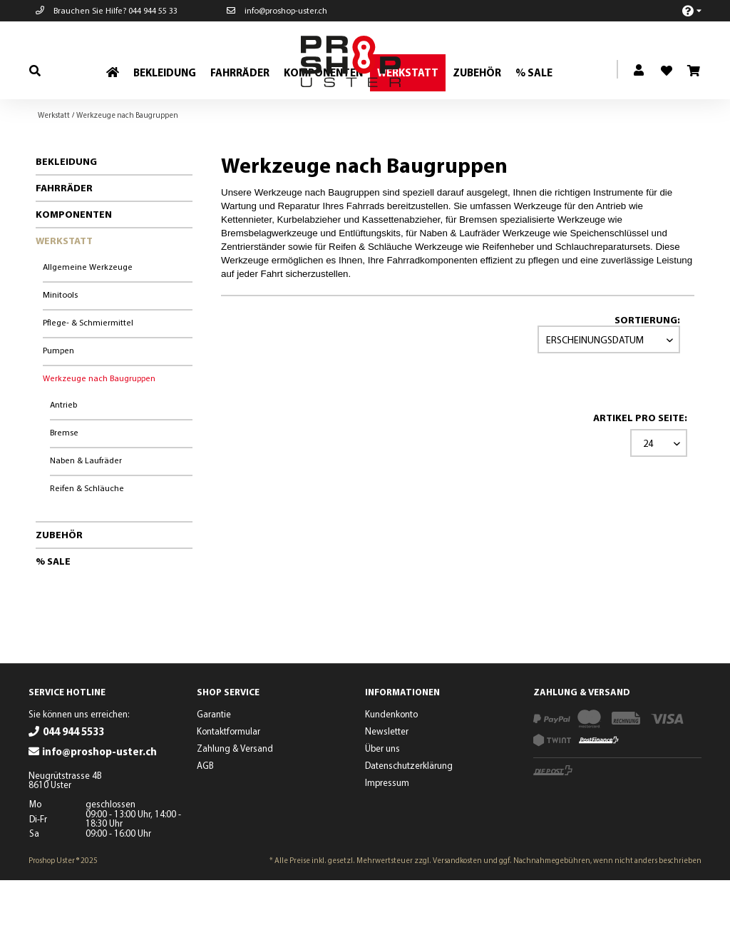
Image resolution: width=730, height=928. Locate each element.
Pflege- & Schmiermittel (88, 370)
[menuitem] (684, 10)
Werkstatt (64, 288)
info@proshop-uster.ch (277, 10)
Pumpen (58, 398)
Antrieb (63, 452)
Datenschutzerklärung (409, 813)
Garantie (214, 761)
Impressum (387, 830)
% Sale (53, 608)
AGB (205, 813)
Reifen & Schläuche (87, 535)
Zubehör (59, 582)
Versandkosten (457, 908)
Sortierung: (647, 367)
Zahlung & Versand (235, 796)
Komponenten (74, 262)
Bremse (64, 480)
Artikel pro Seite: (640, 465)
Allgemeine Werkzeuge (88, 314)
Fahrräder (64, 235)
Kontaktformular (228, 779)
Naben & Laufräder (86, 508)
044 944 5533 (73, 779)
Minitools (60, 342)
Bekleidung (66, 209)
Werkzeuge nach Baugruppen (99, 425)
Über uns (382, 796)
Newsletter (386, 779)
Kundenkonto (391, 761)
